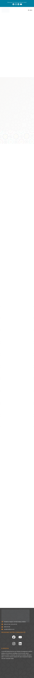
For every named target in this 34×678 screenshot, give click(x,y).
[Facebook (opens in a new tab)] (13, 4)
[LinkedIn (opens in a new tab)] (18, 4)
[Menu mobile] (30, 10)
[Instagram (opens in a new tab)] (16, 4)
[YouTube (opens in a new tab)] (21, 4)
